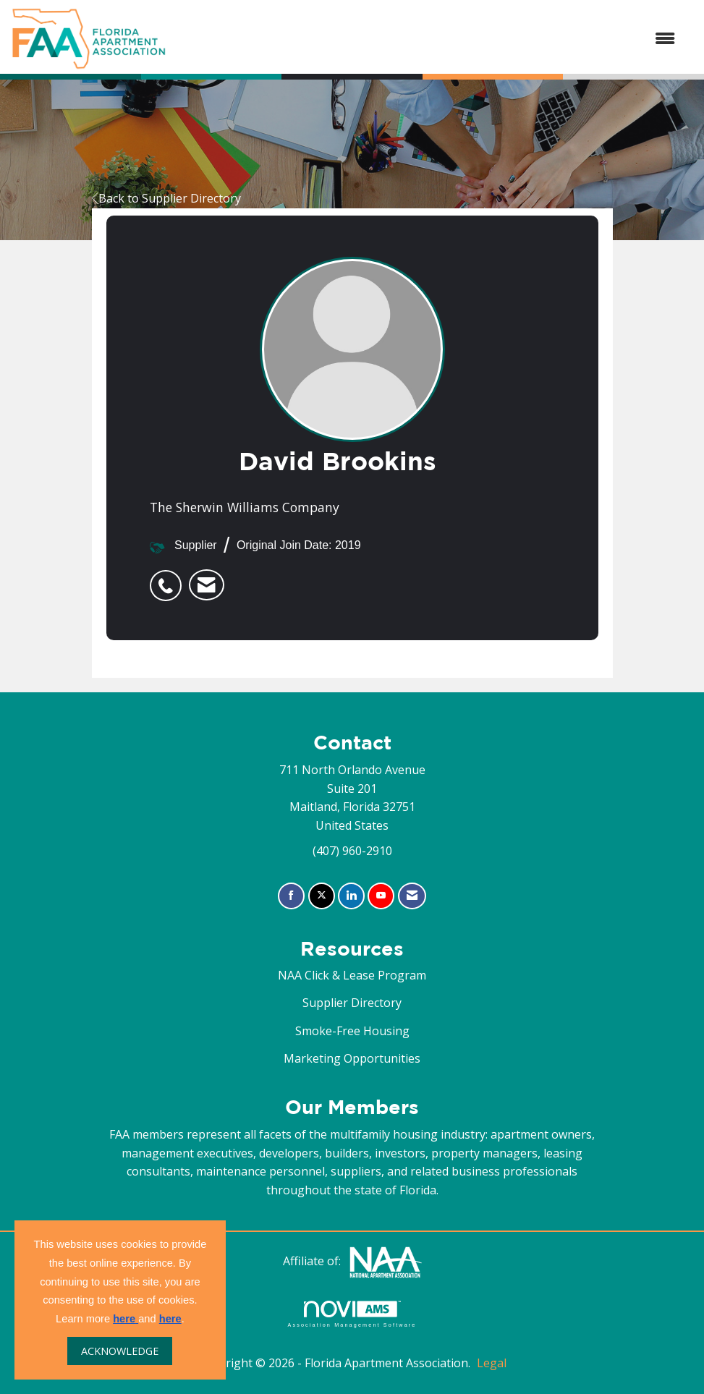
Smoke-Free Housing (352, 1031)
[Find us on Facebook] (291, 896)
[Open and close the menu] (428, 39)
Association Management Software (351, 1314)
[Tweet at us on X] (321, 896)
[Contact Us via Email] (412, 896)
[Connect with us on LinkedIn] (351, 896)
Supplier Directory (352, 1003)
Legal (491, 1363)
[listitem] (169, 578)
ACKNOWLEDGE (119, 1351)
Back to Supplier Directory (166, 198)
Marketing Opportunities (352, 1058)
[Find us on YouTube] (381, 896)
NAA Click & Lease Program (352, 975)
